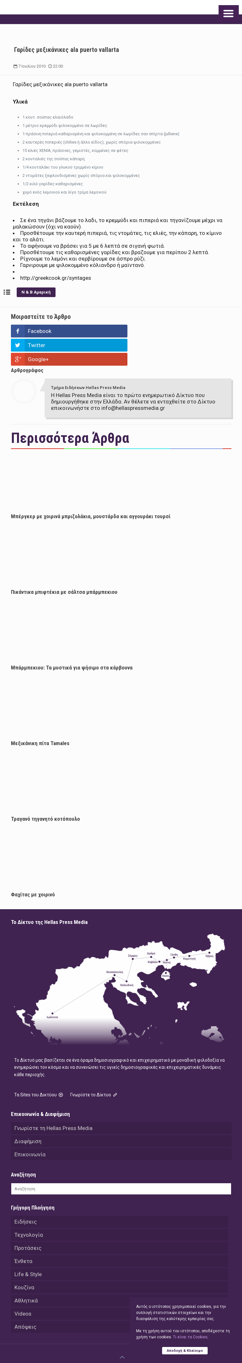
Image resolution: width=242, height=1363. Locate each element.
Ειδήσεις (25, 1193)
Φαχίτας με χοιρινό (33, 866)
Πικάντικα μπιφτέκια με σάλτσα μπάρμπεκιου (64, 564)
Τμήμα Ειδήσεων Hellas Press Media (88, 359)
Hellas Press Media (103, 1344)
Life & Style (28, 1246)
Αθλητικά (26, 1272)
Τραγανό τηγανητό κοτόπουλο (45, 790)
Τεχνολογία (28, 1206)
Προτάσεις (27, 1220)
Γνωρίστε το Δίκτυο (94, 1066)
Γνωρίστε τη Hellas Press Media (53, 1100)
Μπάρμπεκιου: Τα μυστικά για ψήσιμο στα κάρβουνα (72, 639)
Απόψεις (25, 1298)
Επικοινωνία (30, 1126)
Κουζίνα (24, 1259)
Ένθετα (23, 1233)
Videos (22, 1285)
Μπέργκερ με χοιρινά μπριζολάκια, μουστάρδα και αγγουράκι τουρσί (90, 488)
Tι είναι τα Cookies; (190, 1337)
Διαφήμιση (27, 1113)
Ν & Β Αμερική (36, 292)
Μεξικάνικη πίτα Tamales (40, 715)
